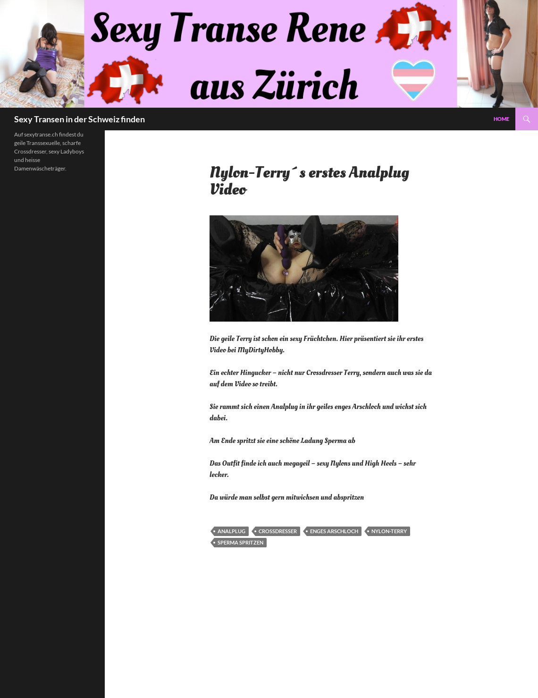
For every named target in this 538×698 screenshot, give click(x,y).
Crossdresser (278, 531)
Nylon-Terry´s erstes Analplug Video (309, 181)
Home (501, 119)
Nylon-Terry (389, 531)
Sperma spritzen (240, 542)
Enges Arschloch (334, 531)
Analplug (231, 531)
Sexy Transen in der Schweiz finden (79, 119)
